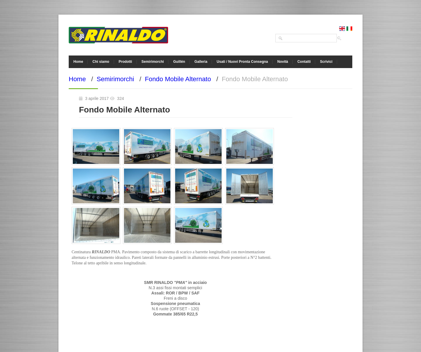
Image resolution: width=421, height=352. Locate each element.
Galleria (200, 62)
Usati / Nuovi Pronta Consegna (242, 62)
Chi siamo (100, 62)
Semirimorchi (153, 62)
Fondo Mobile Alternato (178, 79)
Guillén (179, 62)
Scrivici (326, 62)
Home (78, 62)
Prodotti (125, 62)
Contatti (303, 62)
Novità (282, 62)
